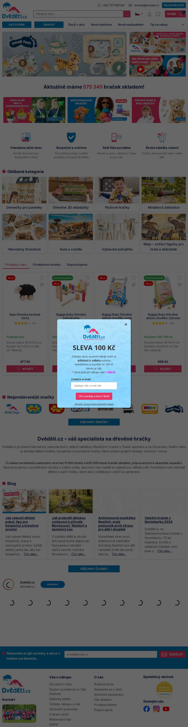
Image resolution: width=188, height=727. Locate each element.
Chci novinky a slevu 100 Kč (94, 396)
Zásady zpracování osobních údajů (94, 404)
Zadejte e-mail (81, 379)
